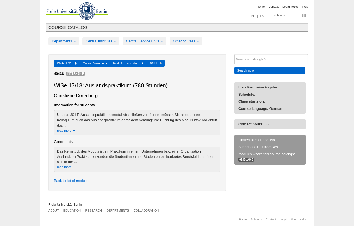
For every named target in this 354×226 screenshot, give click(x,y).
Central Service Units (144, 41)
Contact (273, 6)
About (53, 210)
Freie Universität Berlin (65, 205)
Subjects (279, 15)
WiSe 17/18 (67, 63)
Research (93, 210)
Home (261, 6)
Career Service (95, 63)
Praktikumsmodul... (128, 63)
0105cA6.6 (246, 159)
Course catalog (67, 27)
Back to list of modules (71, 181)
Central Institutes (101, 41)
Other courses (186, 41)
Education (72, 210)
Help (305, 6)
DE (253, 16)
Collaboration (146, 210)
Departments (64, 41)
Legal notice (290, 6)
